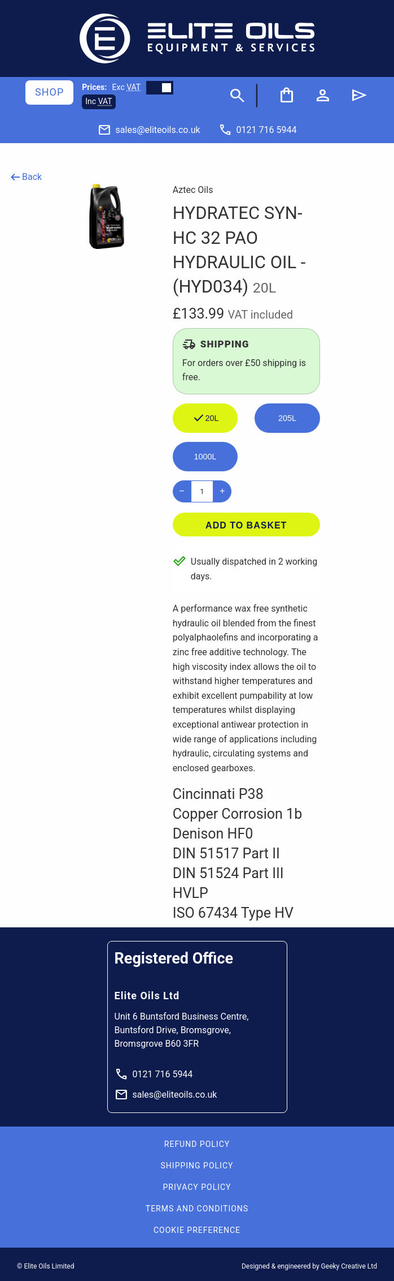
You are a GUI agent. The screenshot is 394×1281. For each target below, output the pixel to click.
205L (287, 418)
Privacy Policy (197, 1187)
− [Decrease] (181, 491)
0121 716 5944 (154, 1074)
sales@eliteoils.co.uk (166, 1095)
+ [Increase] (222, 491)
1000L (205, 456)
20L (205, 418)
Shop (49, 92)
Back (25, 177)
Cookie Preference (197, 1230)
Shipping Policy (197, 1165)
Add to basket (246, 525)
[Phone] (257, 130)
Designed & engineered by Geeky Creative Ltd (309, 1266)
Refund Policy (197, 1144)
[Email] (149, 130)
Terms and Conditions (197, 1208)
